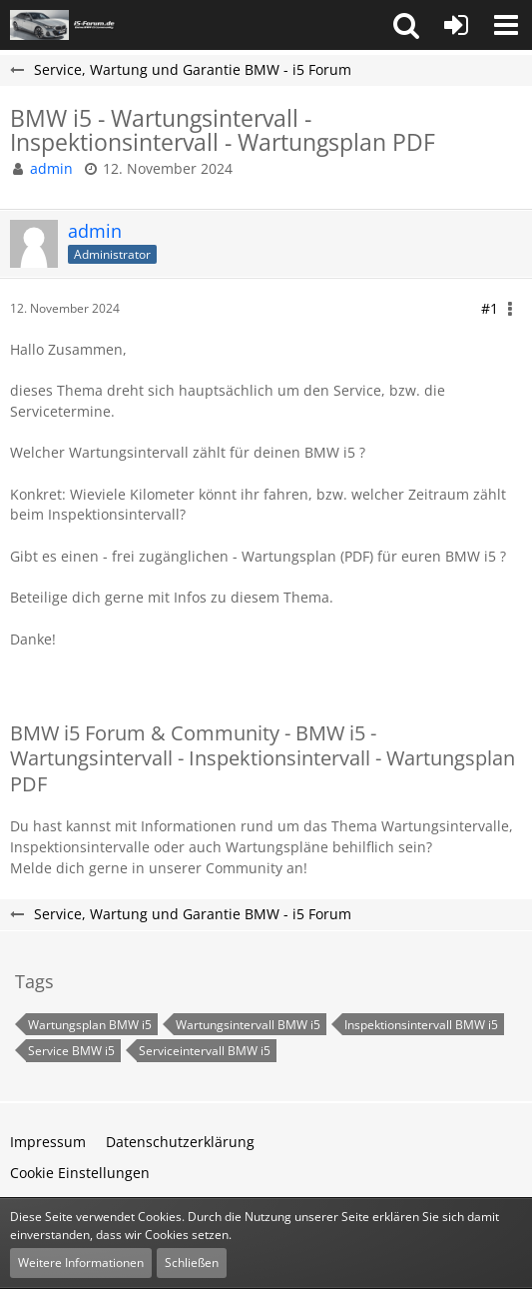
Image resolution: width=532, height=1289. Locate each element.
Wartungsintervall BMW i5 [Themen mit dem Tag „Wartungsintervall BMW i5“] (248, 1024)
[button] (406, 25)
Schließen (192, 1262)
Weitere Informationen (81, 1262)
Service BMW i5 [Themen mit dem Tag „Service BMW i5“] (71, 1050)
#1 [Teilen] (489, 308)
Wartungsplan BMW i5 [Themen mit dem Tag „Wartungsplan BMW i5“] (90, 1024)
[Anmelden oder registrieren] (456, 25)
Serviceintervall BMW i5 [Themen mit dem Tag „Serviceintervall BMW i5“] (204, 1050)
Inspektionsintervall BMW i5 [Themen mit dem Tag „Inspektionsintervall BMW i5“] (421, 1024)
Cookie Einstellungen (80, 1172)
